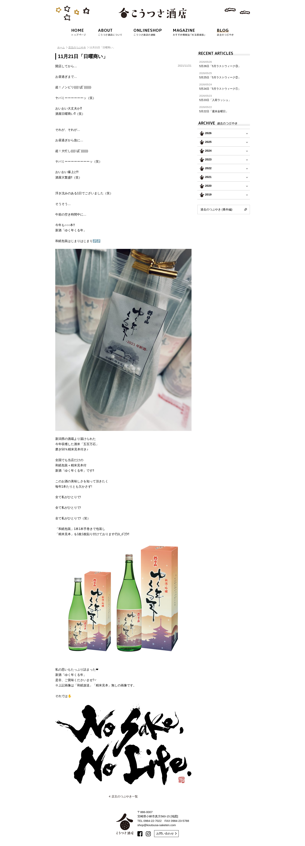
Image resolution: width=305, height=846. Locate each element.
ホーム (62, 47)
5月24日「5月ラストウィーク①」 (223, 86)
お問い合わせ (166, 833)
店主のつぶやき (78, 47)
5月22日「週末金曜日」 (223, 109)
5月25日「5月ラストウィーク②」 (223, 75)
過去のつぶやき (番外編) (223, 209)
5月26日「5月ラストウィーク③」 (223, 64)
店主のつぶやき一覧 (123, 796)
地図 (174, 816)
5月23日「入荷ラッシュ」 (223, 98)
